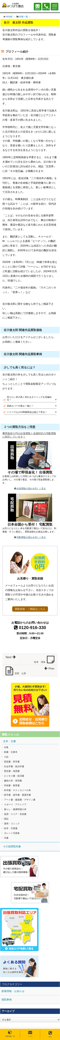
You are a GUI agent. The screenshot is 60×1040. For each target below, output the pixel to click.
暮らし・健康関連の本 (15, 809)
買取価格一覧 (10, 1033)
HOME (9, 16)
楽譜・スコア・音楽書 (15, 814)
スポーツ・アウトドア (15, 804)
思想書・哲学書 (12, 761)
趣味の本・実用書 (13, 780)
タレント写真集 (12, 833)
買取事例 (6, 999)
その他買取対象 (12, 846)
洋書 (6, 838)
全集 (6, 747)
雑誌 (6, 818)
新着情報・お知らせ (12, 991)
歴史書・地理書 (12, 771)
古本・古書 (9, 741)
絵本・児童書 (10, 828)
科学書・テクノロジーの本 (17, 790)
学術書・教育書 (12, 785)
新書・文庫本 (10, 752)
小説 (6, 757)
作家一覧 (23, 16)
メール (30, 1033)
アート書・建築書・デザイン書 (19, 799)
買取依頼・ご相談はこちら (30, 609)
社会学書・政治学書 (14, 766)
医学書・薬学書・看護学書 (17, 795)
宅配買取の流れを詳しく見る (31, 537)
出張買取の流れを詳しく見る (31, 488)
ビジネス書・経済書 (14, 776)
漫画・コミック (12, 823)
